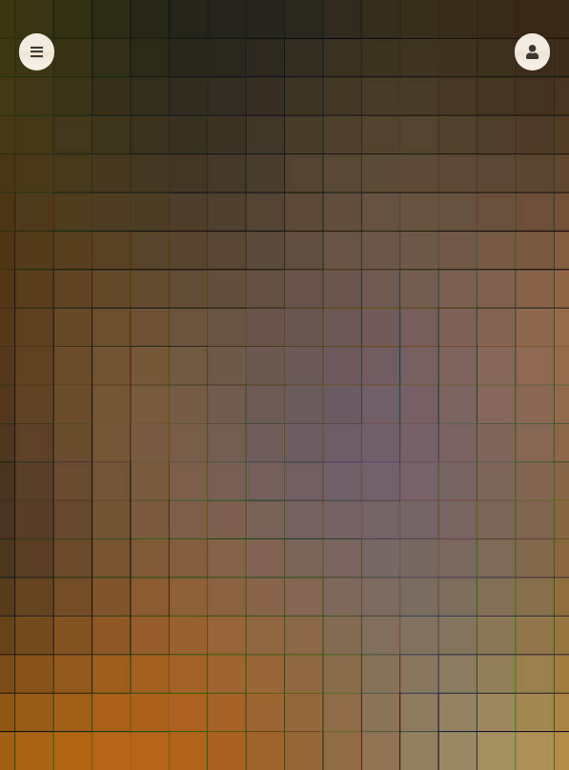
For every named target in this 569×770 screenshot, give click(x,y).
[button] (532, 52)
